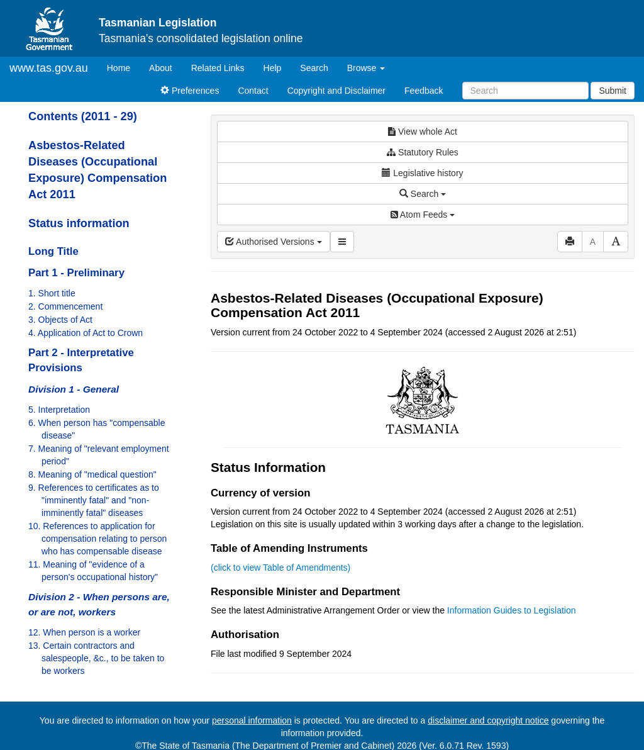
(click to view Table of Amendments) (280, 567)
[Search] (525, 90)
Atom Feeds (423, 215)
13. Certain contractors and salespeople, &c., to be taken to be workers (96, 658)
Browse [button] (366, 68)
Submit (612, 91)
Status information (79, 223)
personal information (252, 720)
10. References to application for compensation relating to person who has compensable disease (97, 538)
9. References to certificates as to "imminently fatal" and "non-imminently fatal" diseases (93, 500)
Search (314, 68)
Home (123, 67)
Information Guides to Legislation (511, 610)
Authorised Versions (273, 242)
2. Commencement (65, 306)
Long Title (53, 251)
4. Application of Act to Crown (85, 333)
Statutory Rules (422, 152)
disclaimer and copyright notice (488, 720)
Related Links (218, 68)
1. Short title (51, 293)
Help (273, 68)
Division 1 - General (73, 389)
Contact (253, 91)
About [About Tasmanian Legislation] (160, 68)
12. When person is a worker (84, 632)
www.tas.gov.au (48, 68)
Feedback (423, 91)
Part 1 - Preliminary (76, 273)
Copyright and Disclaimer (336, 91)
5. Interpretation (59, 410)
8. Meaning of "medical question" (92, 474)
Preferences (189, 91)
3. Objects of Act (60, 320)
